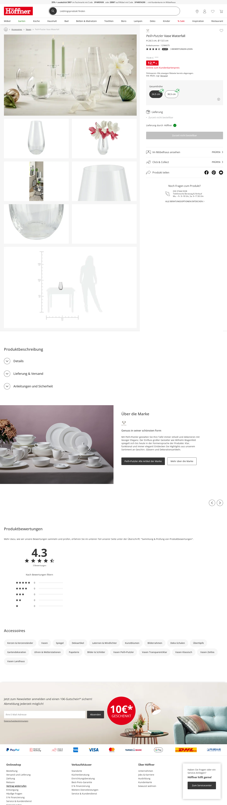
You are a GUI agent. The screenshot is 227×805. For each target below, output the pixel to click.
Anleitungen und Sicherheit (33, 386)
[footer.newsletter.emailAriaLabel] (44, 714)
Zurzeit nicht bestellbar (184, 135)
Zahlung (10, 778)
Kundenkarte (145, 782)
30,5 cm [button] (172, 93)
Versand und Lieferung (18, 774)
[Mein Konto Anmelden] (204, 11)
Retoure (10, 782)
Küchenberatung (80, 774)
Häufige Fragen (14, 793)
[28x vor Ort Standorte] (197, 11)
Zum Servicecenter (202, 785)
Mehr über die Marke (182, 461)
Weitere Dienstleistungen (85, 789)
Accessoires (14, 630)
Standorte (77, 770)
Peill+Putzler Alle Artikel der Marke (143, 461)
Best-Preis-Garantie (82, 782)
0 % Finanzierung (15, 797)
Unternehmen (145, 770)
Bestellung (11, 770)
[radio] (39, 582)
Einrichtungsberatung (83, 778)
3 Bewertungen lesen (181, 49)
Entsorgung (12, 789)
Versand (164, 76)
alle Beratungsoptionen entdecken (184, 201)
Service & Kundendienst (19, 801)
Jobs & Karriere (146, 774)
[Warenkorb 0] (221, 11)
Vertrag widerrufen (16, 786)
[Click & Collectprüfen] (184, 162)
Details (18, 361)
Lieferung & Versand (28, 373)
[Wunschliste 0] (213, 11)
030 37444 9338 (180, 191)
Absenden (95, 714)
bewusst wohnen (147, 786)
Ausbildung (144, 778)
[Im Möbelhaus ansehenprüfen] (184, 152)
